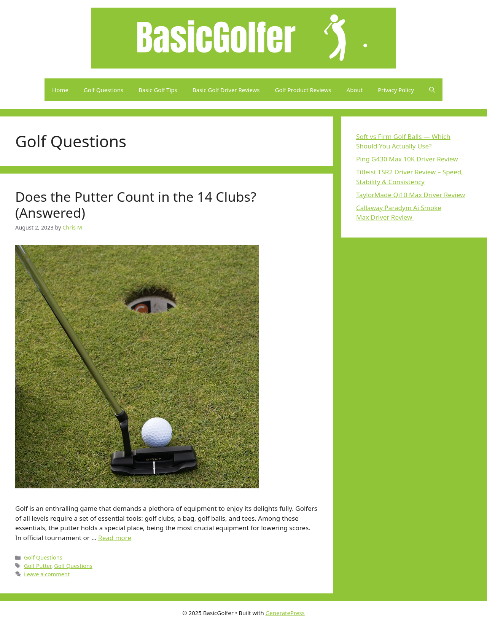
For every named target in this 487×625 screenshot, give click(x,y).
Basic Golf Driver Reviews (226, 90)
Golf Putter (37, 565)
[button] (432, 89)
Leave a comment (47, 574)
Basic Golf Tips (157, 90)
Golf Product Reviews (303, 90)
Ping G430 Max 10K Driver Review (408, 159)
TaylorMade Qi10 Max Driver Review (410, 194)
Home (60, 90)
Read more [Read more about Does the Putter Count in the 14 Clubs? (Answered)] (114, 537)
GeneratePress (285, 613)
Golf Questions (103, 90)
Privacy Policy (396, 90)
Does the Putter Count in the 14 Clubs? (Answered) (135, 205)
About (355, 90)
